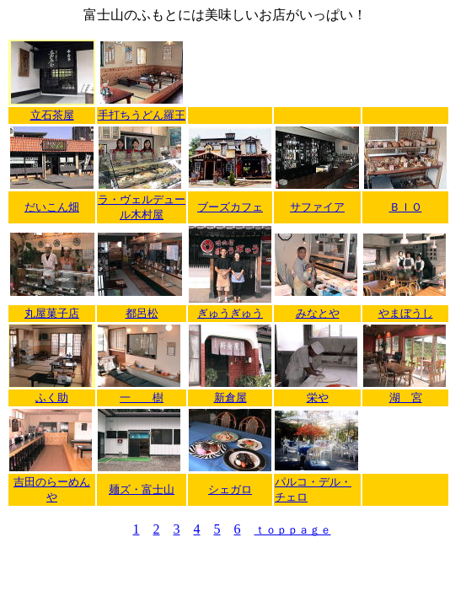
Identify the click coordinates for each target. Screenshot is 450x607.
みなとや (318, 313)
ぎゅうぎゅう (230, 313)
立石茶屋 (52, 115)
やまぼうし (405, 313)
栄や (318, 397)
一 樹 (141, 397)
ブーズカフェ (230, 207)
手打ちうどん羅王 (141, 115)
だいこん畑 (51, 207)
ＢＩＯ (405, 207)
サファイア (317, 207)
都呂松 (142, 313)
